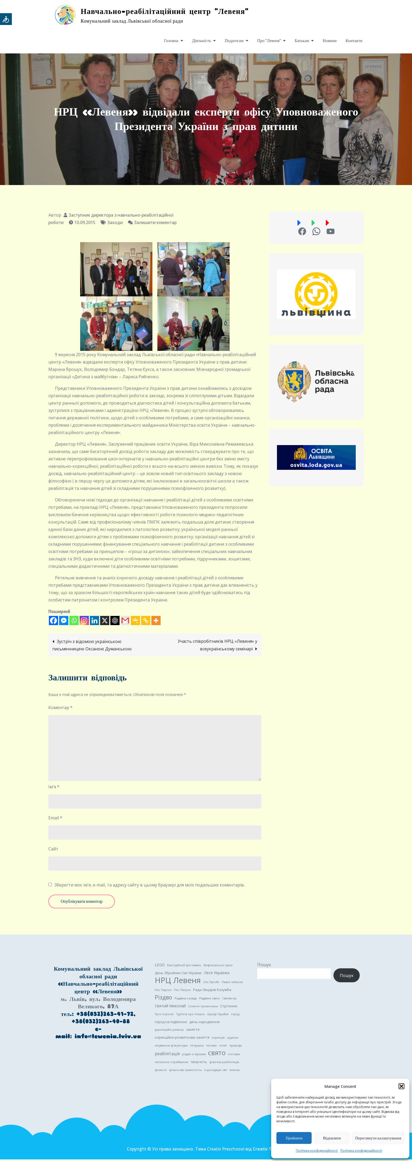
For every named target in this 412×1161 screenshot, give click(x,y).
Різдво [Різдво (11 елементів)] (163, 999)
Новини (330, 40)
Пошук (264, 966)
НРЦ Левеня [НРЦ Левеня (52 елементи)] (178, 981)
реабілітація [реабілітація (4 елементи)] (167, 1055)
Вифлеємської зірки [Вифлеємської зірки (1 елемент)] (218, 967)
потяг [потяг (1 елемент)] (223, 1047)
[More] (156, 622)
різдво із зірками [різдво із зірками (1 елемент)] (194, 1056)
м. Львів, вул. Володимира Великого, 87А (98, 1004)
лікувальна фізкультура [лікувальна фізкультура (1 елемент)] (171, 1047)
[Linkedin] (94, 622)
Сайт (53, 850)
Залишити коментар (155, 224)
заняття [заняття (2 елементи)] (192, 1031)
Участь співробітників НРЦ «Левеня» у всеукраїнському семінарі (217, 646)
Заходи (115, 224)
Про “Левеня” (269, 40)
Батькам (302, 40)
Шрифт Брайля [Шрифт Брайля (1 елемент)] (218, 1016)
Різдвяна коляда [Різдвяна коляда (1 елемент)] (185, 1000)
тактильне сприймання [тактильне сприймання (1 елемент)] (171, 1063)
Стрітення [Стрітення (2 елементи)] (228, 1007)
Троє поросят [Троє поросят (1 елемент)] (164, 1016)
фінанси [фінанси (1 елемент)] (161, 1071)
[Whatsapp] (74, 622)
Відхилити (332, 1138)
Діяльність (201, 40)
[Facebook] (53, 622)
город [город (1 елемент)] (235, 1016)
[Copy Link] (145, 622)
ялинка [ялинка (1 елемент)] (235, 1071)
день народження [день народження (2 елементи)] (204, 1023)
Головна (171, 40)
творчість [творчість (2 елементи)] (198, 1063)
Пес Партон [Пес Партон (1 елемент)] (163, 991)
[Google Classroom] (135, 622)
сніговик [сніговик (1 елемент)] (234, 1056)
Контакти (354, 40)
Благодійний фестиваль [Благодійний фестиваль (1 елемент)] (184, 967)
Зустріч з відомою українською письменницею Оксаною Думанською (92, 646)
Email (55, 819)
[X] (104, 622)
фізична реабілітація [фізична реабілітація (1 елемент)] (224, 1063)
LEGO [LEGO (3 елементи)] (160, 966)
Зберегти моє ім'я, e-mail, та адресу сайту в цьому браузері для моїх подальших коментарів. (149, 886)
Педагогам (234, 40)
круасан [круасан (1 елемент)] (232, 1039)
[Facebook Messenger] (63, 622)
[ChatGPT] (115, 622)
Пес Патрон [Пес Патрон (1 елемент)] (182, 991)
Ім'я (53, 788)
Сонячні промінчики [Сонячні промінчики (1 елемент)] (203, 1008)
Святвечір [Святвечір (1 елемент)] (229, 1000)
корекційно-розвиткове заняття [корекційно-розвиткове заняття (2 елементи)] (182, 1039)
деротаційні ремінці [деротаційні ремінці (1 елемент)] (169, 1031)
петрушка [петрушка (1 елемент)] (197, 1047)
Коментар (60, 709)
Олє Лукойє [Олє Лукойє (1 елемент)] (211, 983)
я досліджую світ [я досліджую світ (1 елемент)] (215, 1071)
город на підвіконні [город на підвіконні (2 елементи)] (171, 1023)
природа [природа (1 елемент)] (235, 1047)
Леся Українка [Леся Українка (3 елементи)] (216, 974)
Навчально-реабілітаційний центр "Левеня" (172, 12)
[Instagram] (84, 622)
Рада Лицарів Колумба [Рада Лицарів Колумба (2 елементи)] (212, 991)
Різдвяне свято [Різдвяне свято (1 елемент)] (209, 1000)
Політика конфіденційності (317, 1150)
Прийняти (294, 1138)
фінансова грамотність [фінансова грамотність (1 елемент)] (185, 1071)
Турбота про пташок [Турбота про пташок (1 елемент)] (190, 1016)
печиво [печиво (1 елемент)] (211, 1047)
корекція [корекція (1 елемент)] (218, 1039)
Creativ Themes (269, 1150)
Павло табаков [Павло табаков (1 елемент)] (232, 983)
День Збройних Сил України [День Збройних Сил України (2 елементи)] (178, 974)
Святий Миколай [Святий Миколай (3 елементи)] (170, 1007)
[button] (401, 1086)
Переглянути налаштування (378, 1138)
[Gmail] (125, 622)
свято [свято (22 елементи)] (216, 1054)
